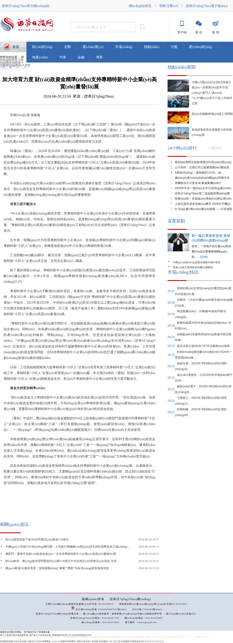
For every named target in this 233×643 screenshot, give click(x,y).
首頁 (15, 47)
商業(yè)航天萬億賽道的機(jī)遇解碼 (193, 267)
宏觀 (67, 47)
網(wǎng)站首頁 (140, 6)
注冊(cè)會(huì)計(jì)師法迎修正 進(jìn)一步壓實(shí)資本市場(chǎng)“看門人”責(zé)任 (211, 87)
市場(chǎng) (124, 47)
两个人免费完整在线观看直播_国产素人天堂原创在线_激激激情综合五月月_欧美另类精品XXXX (45, 635)
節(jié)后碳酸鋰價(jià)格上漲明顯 (212, 113)
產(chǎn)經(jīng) (200, 47)
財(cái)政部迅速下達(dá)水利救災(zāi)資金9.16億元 (37, 539)
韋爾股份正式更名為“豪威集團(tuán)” (198, 183)
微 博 (215, 32)
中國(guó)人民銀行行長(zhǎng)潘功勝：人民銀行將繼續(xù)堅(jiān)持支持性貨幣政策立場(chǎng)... (67, 546)
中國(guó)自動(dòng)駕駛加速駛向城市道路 (196, 262)
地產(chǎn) (40, 57)
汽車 (62, 57)
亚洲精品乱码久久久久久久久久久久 (147, 641)
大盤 (174, 47)
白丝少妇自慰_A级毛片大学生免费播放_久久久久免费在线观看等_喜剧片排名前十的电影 (55, 641)
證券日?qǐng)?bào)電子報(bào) (207, 6)
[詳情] (204, 256)
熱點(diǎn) (151, 47)
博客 (99, 57)
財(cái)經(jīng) (42, 47)
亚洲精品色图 (6, 641)
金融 (81, 57)
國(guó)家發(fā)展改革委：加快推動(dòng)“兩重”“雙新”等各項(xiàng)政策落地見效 (57, 568)
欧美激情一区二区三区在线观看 (114, 641)
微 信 (198, 32)
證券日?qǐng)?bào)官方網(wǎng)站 (25, 6)
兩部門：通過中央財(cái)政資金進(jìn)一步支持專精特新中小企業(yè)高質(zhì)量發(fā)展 (60, 553)
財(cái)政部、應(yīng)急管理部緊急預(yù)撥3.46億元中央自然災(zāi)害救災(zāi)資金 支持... (62, 561)
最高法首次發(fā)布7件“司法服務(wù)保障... (204, 345)
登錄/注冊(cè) (168, 6)
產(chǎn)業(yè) (93, 47)
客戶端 (182, 32)
